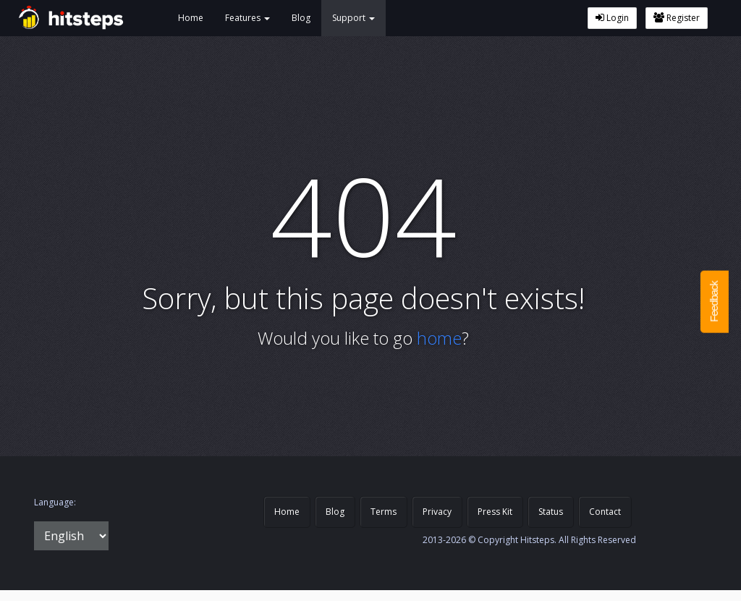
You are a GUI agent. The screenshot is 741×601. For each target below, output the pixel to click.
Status (550, 511)
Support (353, 18)
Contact (605, 511)
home (439, 338)
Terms (383, 511)
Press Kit (495, 511)
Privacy (437, 511)
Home (190, 18)
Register (676, 18)
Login (612, 18)
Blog (301, 18)
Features (247, 18)
